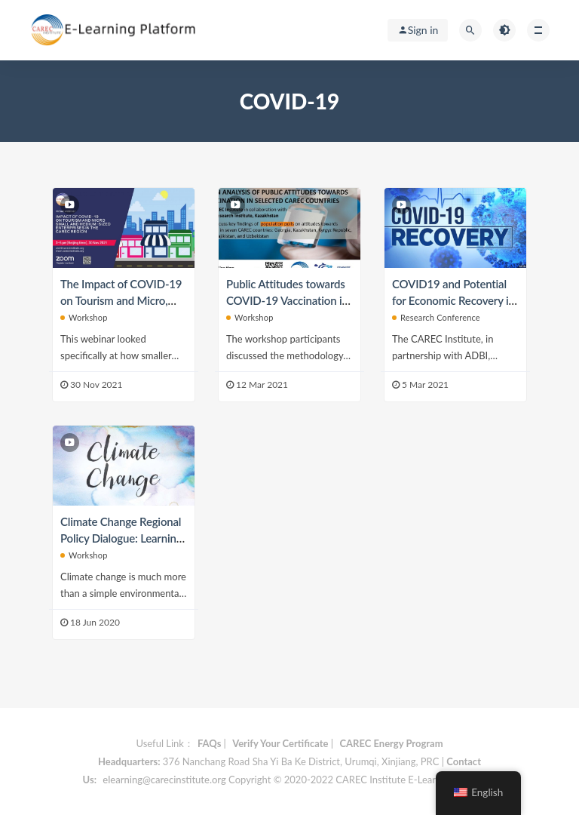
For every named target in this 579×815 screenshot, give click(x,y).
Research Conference (436, 317)
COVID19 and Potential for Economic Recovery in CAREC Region (453, 300)
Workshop (84, 317)
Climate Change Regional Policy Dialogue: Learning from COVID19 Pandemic (122, 538)
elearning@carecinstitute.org (164, 779)
